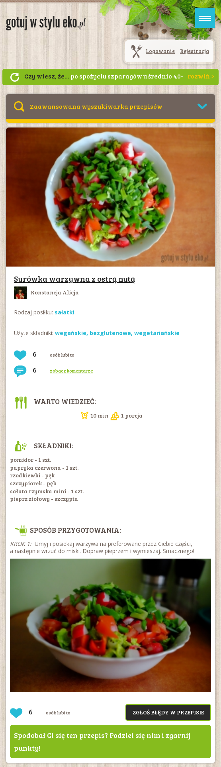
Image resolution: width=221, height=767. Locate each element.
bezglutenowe (110, 333)
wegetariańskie (157, 333)
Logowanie (160, 51)
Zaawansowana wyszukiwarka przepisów (96, 106)
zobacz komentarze (71, 370)
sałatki (64, 312)
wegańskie (70, 333)
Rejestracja (194, 51)
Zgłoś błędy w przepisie (168, 712)
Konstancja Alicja (46, 292)
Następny (14, 77)
